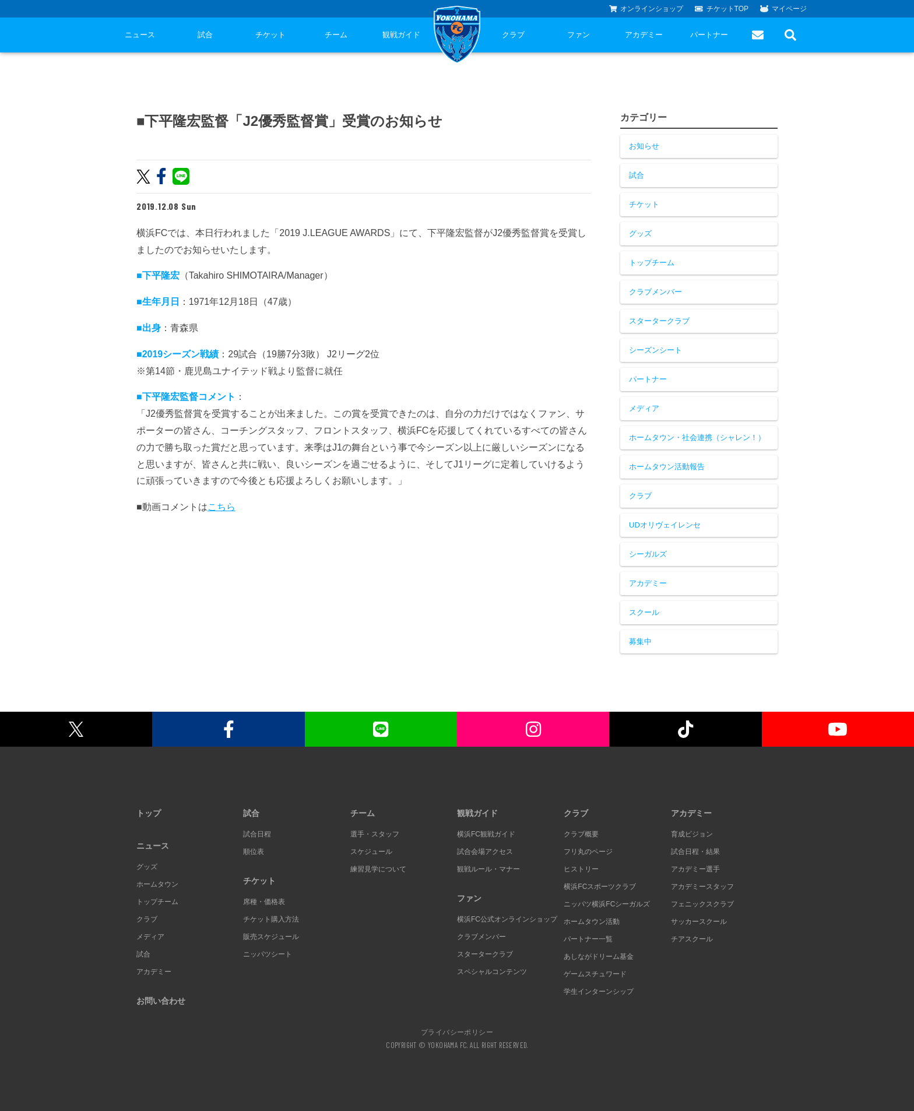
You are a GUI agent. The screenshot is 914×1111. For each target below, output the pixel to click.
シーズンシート (655, 350)
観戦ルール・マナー (488, 869)
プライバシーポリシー (457, 1032)
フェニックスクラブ (702, 904)
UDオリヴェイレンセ (665, 525)
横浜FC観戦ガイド (486, 834)
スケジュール (371, 852)
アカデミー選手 (695, 869)
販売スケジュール (271, 937)
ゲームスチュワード (595, 974)
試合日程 (257, 834)
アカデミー (644, 34)
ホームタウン (157, 884)
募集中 (640, 641)
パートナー (709, 34)
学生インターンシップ (599, 991)
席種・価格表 (264, 902)
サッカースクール (699, 921)
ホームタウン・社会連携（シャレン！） (697, 437)
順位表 (253, 852)
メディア (644, 408)
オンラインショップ (646, 9)
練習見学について (378, 869)
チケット (270, 34)
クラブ (513, 34)
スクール (644, 612)
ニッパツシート (267, 954)
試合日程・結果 (695, 852)
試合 (205, 34)
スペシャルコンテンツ (492, 972)
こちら (221, 507)
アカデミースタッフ (702, 887)
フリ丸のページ (588, 852)
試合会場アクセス (485, 852)
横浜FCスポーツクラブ (600, 887)
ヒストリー (581, 869)
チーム (336, 34)
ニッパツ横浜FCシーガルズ (607, 904)
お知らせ (644, 146)
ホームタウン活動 (592, 921)
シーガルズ (648, 554)
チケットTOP (721, 9)
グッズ (640, 233)
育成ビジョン (692, 834)
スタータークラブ (659, 321)
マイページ (783, 9)
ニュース (140, 34)
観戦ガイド (401, 34)
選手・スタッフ (374, 834)
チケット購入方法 (271, 919)
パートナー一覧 (588, 939)
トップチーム (651, 262)
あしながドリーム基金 (599, 956)
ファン (578, 34)
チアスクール (692, 939)
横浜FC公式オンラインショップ (507, 919)
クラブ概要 (581, 834)
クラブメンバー (655, 291)
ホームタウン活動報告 (667, 466)
